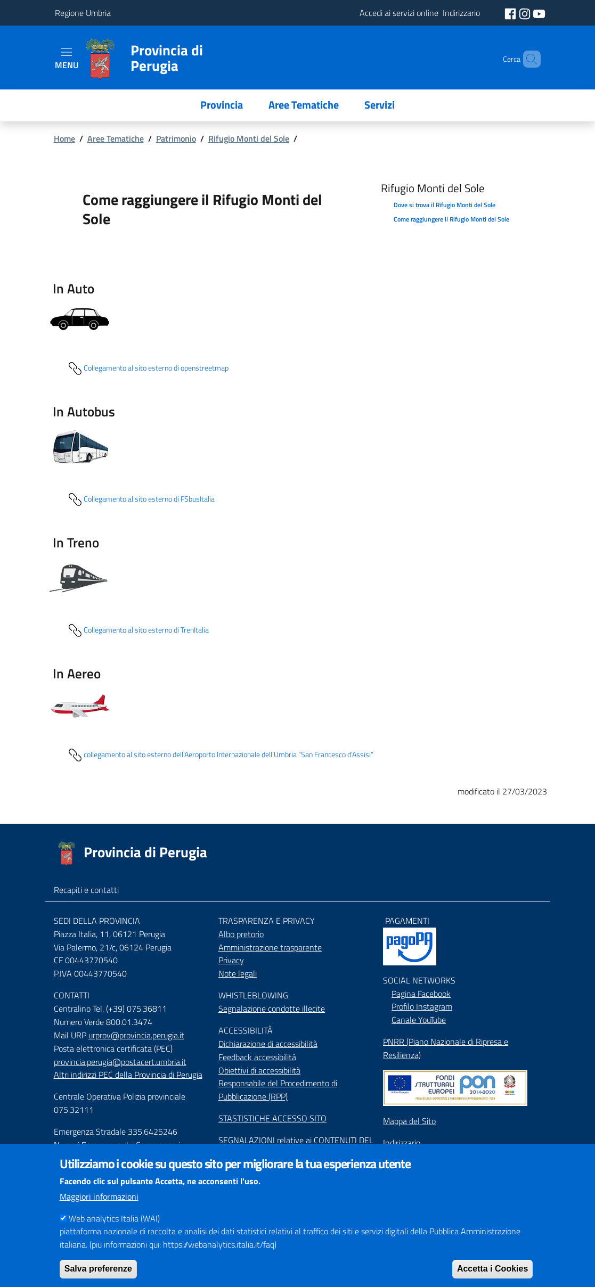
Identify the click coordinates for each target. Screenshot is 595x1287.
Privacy (231, 960)
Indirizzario (401, 1142)
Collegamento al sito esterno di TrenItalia (138, 630)
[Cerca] (528, 59)
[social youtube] (539, 12)
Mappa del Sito (409, 1120)
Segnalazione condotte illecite (271, 1008)
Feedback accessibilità (257, 1057)
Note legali (237, 973)
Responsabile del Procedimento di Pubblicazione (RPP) (277, 1090)
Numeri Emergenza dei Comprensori (117, 1144)
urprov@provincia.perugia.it (136, 1035)
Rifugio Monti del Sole (248, 138)
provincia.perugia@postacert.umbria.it (120, 1061)
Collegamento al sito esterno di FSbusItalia (141, 499)
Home (64, 138)
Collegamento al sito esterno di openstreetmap (148, 368)
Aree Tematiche (115, 138)
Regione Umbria (83, 12)
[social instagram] (526, 12)
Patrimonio (176, 138)
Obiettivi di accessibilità (259, 1070)
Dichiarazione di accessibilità (267, 1043)
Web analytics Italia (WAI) (114, 1233)
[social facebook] (511, 12)
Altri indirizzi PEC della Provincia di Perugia (128, 1074)
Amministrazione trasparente (270, 947)
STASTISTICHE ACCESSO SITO (272, 1118)
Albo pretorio (241, 934)
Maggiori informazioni (99, 1211)
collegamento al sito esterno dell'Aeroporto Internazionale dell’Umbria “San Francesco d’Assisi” (220, 755)
